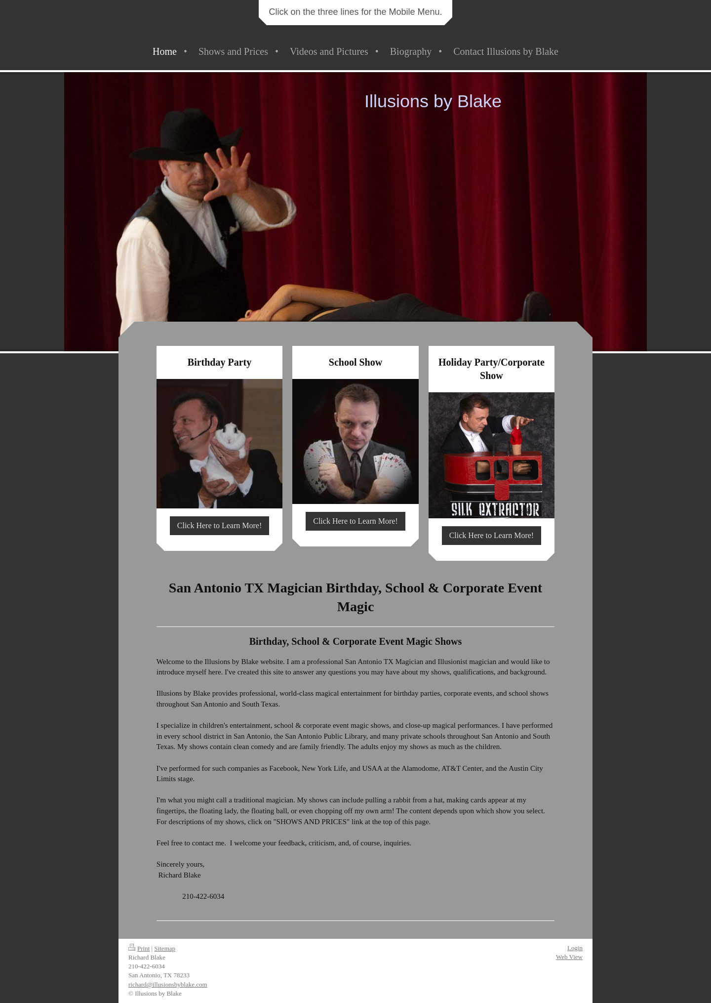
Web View (569, 957)
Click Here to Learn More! (219, 525)
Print (139, 948)
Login (575, 948)
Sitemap (164, 948)
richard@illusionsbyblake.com (167, 984)
